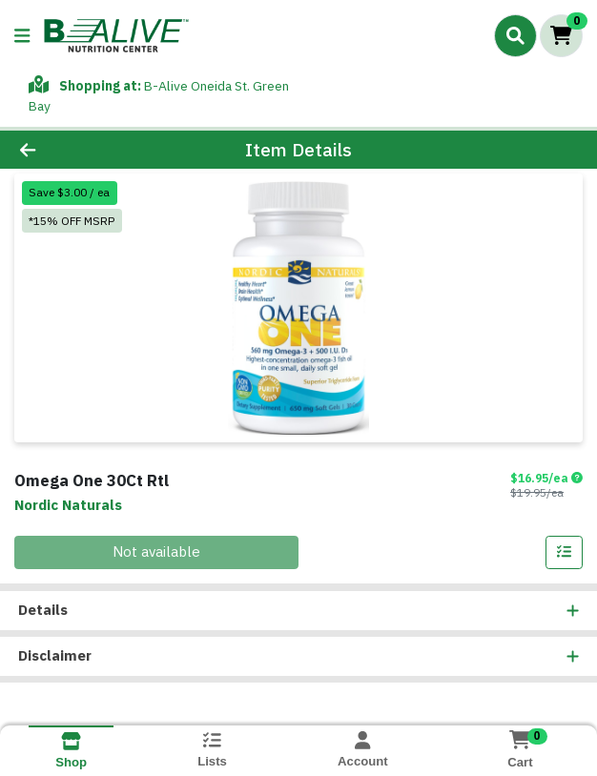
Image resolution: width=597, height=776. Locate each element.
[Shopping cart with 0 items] (561, 35)
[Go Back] (85, 150)
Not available (156, 551)
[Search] (515, 35)
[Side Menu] (22, 35)
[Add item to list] (565, 553)
